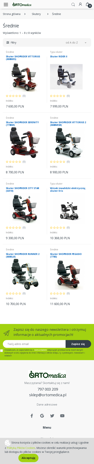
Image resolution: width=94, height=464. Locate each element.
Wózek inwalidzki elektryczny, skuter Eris (68, 189)
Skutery (36, 14)
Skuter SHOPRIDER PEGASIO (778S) (66, 255)
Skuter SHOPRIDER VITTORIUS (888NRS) (23, 58)
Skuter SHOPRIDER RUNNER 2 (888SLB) (22, 255)
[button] (73, 4)
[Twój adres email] (34, 344)
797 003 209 (48, 389)
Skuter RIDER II (58, 56)
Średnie (10, 52)
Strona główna (11, 14)
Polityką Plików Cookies (21, 448)
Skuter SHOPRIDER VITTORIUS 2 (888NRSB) (68, 124)
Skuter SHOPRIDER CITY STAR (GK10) (22, 189)
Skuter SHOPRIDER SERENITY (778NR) (22, 124)
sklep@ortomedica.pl (47, 394)
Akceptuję (28, 458)
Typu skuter (56, 52)
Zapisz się (78, 344)
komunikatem (40, 350)
